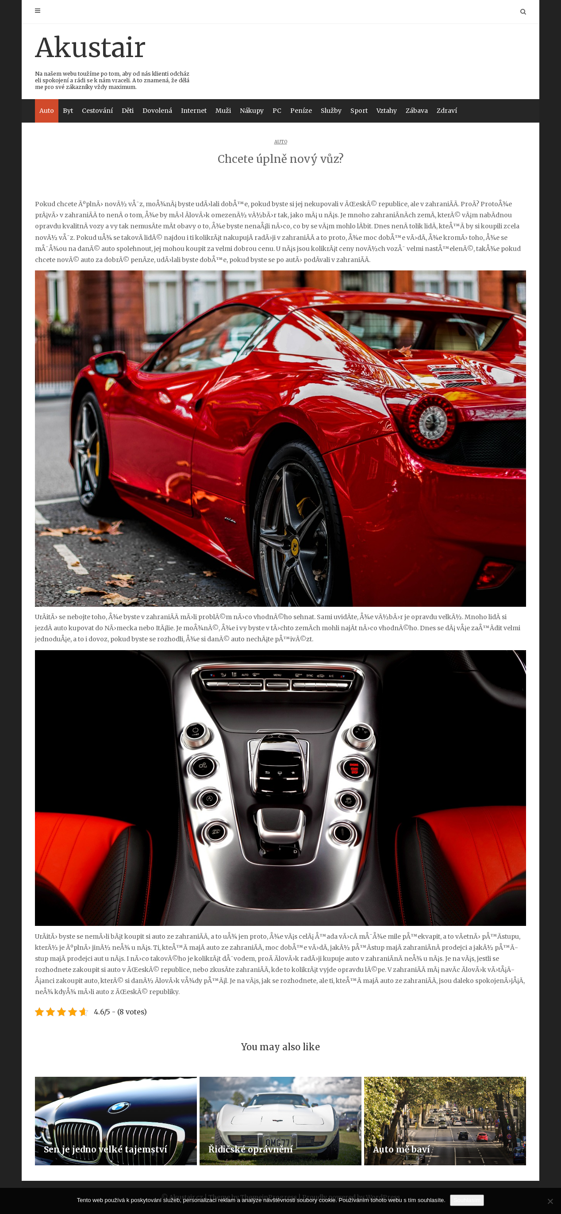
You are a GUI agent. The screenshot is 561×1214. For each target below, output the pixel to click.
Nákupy (252, 111)
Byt (68, 111)
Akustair (112, 60)
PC (277, 111)
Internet (194, 111)
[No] (550, 1201)
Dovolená (157, 111)
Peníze (301, 111)
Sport (359, 111)
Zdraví (447, 111)
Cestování (97, 111)
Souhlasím (466, 1200)
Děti (128, 111)
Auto (46, 111)
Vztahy (387, 111)
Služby (331, 111)
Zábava (417, 111)
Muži (223, 111)
